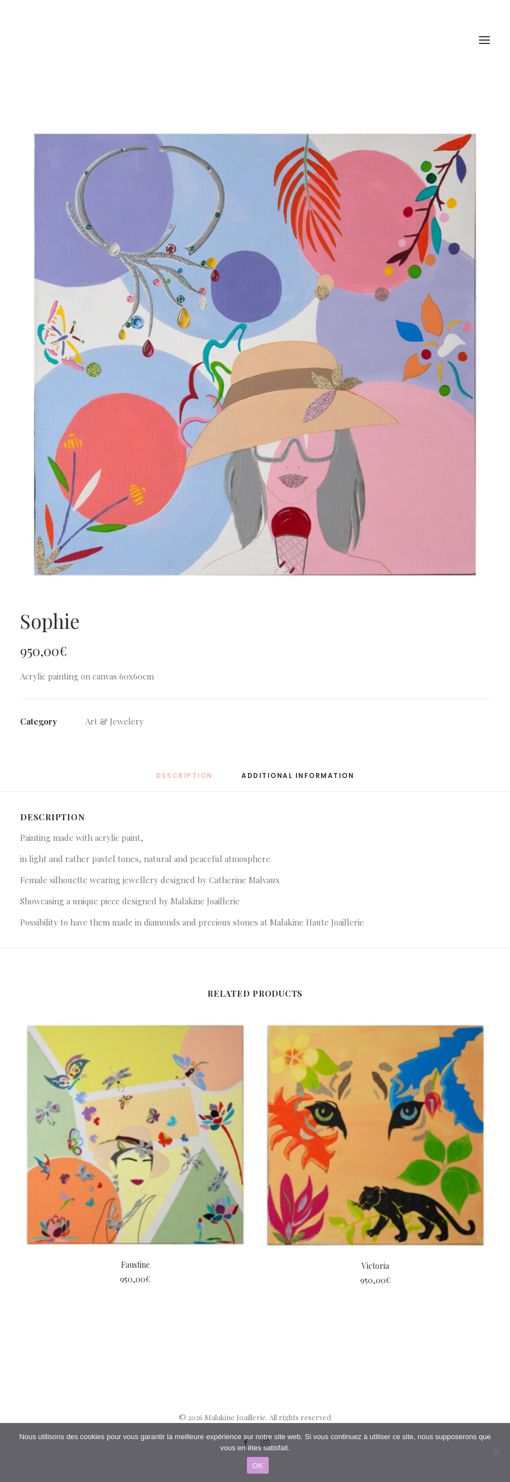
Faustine (135, 1264)
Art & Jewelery (114, 721)
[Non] (496, 1452)
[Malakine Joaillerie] (83, 40)
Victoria (375, 1266)
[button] (255, 354)
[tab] (298, 780)
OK (257, 1465)
